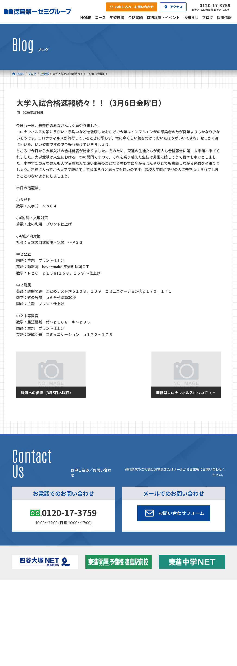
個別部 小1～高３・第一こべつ (140, 608)
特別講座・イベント (195, 596)
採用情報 (157, 632)
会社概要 (90, 632)
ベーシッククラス (38, 621)
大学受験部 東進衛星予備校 (139, 598)
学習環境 (56, 632)
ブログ (186, 608)
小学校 (26, 596)
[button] (173, 513)
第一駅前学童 (131, 615)
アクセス (123, 632)
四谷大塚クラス (36, 615)
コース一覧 (24, 589)
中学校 (76, 596)
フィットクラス (36, 603)
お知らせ (188, 602)
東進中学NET (86, 615)
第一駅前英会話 (132, 621)
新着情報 (183, 589)
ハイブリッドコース (88, 609)
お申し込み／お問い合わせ (202, 632)
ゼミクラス (33, 609)
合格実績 (23, 632)
